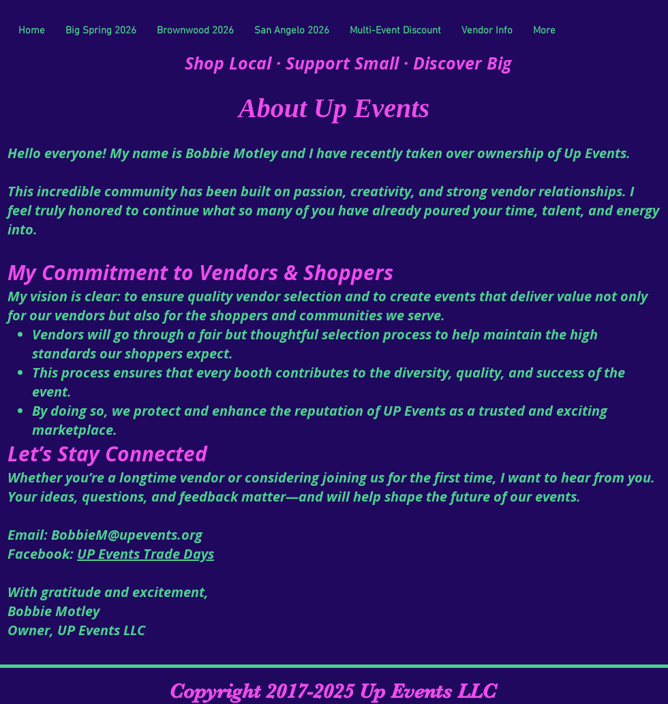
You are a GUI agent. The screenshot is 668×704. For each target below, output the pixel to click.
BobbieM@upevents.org (126, 534)
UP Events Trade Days (145, 554)
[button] (487, 30)
